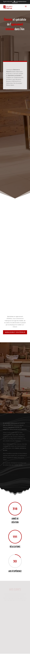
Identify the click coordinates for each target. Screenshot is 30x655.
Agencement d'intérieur (15, 332)
